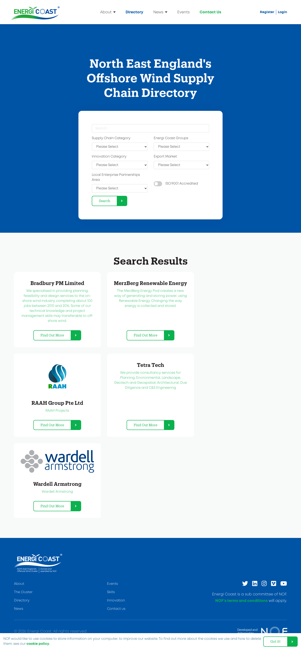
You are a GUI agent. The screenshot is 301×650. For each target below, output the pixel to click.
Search (104, 201)
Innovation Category (109, 156)
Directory (134, 12)
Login (282, 12)
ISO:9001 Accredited (181, 183)
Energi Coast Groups (171, 138)
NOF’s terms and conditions (241, 601)
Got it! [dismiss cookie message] (275, 641)
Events (183, 12)
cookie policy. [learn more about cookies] (38, 643)
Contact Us (210, 12)
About (108, 12)
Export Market (165, 156)
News (160, 12)
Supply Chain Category (111, 138)
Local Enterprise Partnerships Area (116, 177)
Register (267, 12)
